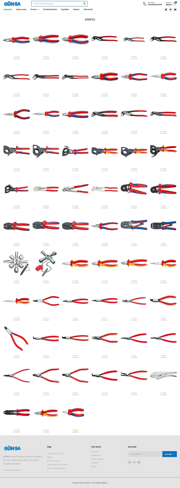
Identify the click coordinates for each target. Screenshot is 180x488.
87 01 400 (46, 94)
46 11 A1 (134, 356)
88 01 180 (104, 132)
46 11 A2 (163, 356)
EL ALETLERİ (17, 59)
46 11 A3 (16, 393)
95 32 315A (17, 206)
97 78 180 (46, 430)
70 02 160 (46, 57)
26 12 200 (46, 132)
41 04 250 (163, 393)
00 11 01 (17, 281)
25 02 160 (163, 94)
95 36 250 (104, 169)
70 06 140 (104, 281)
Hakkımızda (21, 9)
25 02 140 (16, 132)
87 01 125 (134, 57)
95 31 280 (46, 169)
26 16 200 (16, 318)
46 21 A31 (134, 393)
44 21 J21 (45, 356)
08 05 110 (75, 430)
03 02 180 (16, 57)
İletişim (76, 9)
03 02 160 (104, 94)
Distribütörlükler (50, 9)
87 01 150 (163, 57)
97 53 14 (163, 206)
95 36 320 (163, 169)
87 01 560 (75, 94)
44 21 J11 (16, 356)
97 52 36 (45, 244)
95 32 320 (75, 169)
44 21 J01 (163, 318)
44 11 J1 (75, 318)
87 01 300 (16, 94)
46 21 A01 (45, 393)
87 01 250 (104, 57)
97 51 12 (163, 244)
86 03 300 (105, 206)
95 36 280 (134, 169)
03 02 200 (134, 94)
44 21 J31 (75, 356)
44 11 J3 (134, 318)
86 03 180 (46, 206)
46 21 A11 (75, 393)
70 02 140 (75, 57)
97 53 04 (134, 206)
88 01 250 (134, 132)
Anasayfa (7, 9)
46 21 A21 (104, 393)
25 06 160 (163, 281)
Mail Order (88, 9)
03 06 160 (75, 281)
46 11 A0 (104, 356)
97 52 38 (75, 244)
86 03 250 (75, 206)
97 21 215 (16, 430)
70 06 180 (134, 281)
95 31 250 (16, 169)
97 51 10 (134, 244)
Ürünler (33, 9)
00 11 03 (46, 281)
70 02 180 (75, 132)
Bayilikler (65, 9)
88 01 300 (163, 132)
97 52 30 (16, 244)
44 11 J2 (105, 318)
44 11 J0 (46, 318)
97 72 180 (104, 244)
